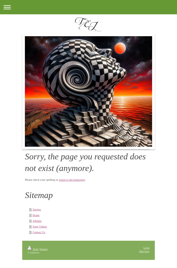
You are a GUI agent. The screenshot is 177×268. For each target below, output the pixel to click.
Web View (144, 251)
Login (146, 247)
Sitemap (44, 249)
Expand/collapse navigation (88, 7)
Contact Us (38, 232)
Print (33, 249)
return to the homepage (72, 179)
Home (36, 215)
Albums (36, 220)
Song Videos (39, 226)
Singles (36, 209)
